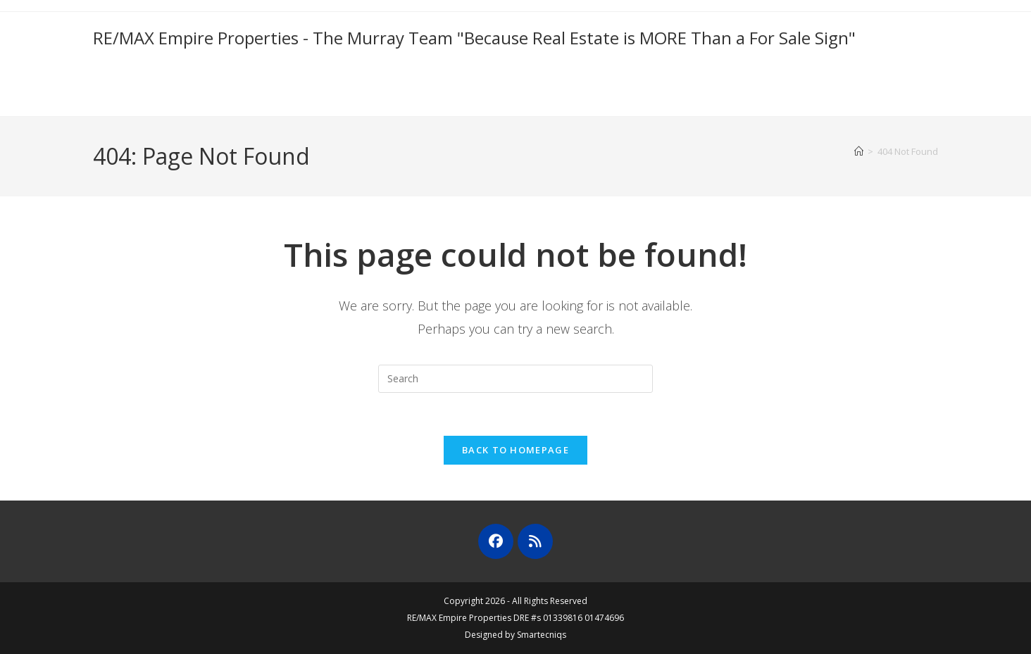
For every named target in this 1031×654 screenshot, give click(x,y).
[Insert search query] (515, 379)
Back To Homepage (515, 450)
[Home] (858, 151)
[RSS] (535, 541)
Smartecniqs (541, 635)
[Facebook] (495, 541)
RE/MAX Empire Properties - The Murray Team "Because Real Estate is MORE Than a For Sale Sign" (474, 37)
